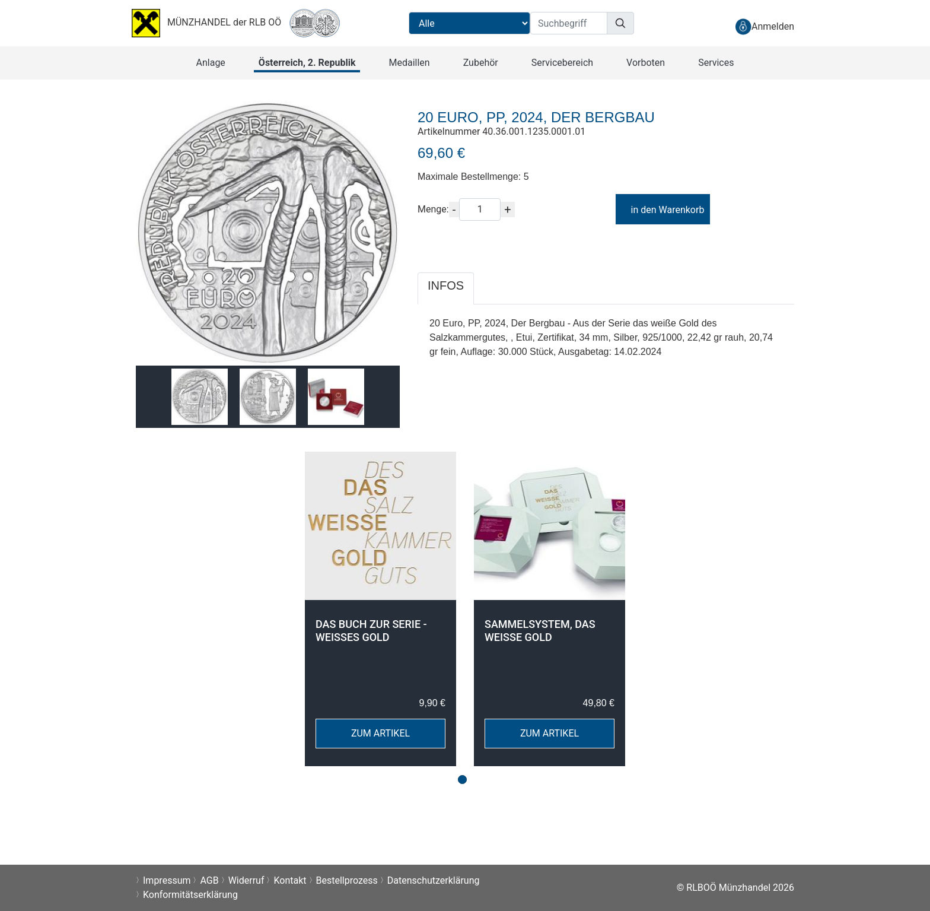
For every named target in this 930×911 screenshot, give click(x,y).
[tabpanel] (380, 609)
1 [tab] (462, 779)
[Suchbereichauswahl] (469, 23)
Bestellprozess (347, 880)
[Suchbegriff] (568, 23)
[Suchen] (620, 23)
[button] (211, 63)
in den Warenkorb (662, 209)
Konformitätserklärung (190, 894)
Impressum (167, 880)
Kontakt (289, 880)
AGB (209, 880)
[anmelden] (764, 26)
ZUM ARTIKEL (380, 733)
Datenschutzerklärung (433, 880)
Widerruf (246, 880)
